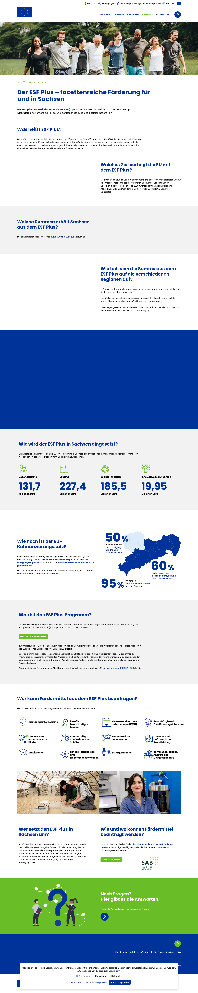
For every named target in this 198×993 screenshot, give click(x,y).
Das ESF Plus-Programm (33, 636)
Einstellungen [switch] (75, 982)
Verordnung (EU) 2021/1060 (120, 668)
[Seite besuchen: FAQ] (141, 906)
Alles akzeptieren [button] (119, 982)
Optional (115, 976)
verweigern (114, 970)
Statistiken (100, 976)
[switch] (89, 3)
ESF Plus (42, 82)
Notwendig (84, 976)
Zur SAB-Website (111, 859)
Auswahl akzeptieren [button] (96, 982)
